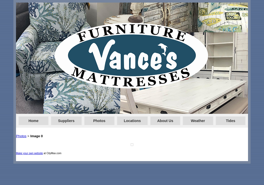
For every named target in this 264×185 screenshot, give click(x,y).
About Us (165, 121)
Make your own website (29, 153)
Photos (99, 121)
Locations (132, 121)
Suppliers (66, 121)
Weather (198, 121)
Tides (230, 121)
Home (33, 121)
